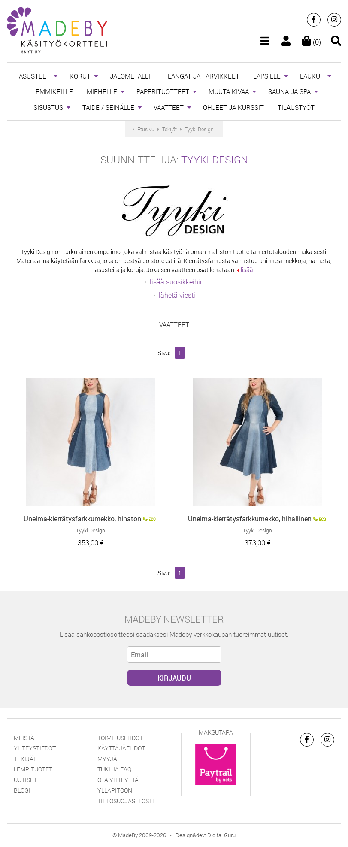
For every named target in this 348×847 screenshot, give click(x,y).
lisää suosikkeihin (177, 281)
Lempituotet (33, 769)
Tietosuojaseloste (126, 801)
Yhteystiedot (35, 748)
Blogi (22, 790)
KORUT (80, 76)
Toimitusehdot (120, 738)
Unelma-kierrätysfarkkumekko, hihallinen (250, 518)
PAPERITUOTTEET (162, 91)
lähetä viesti (177, 294)
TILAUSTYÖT (296, 107)
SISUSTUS (48, 107)
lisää (245, 270)
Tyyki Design (214, 159)
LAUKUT (312, 76)
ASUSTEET (34, 76)
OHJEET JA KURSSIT (233, 107)
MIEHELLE (102, 91)
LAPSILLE (267, 76)
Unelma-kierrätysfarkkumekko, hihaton (82, 518)
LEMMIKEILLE (52, 91)
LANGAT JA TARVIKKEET (203, 76)
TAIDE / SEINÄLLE (108, 107)
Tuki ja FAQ (114, 769)
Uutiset (25, 780)
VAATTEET (169, 107)
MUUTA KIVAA (229, 91)
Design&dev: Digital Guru (206, 835)
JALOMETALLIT (132, 76)
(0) (311, 41)
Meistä (24, 738)
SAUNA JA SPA (289, 91)
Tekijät (25, 759)
